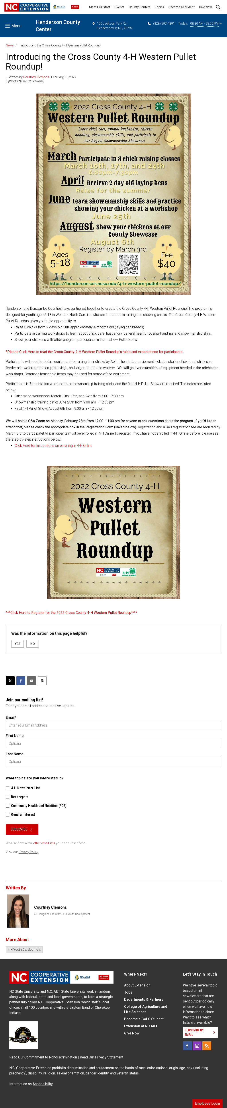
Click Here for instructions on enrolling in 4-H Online (53, 445)
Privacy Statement (109, 1057)
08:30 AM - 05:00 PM (206, 23)
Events (119, 7)
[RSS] (206, 1045)
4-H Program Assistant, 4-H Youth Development (62, 914)
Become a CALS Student (144, 1019)
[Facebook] (187, 1045)
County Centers (140, 7)
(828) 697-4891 (161, 23)
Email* (11, 717)
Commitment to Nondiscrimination (50, 1057)
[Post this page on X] (10, 680)
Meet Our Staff (99, 7)
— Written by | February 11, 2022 (41, 77)
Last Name (14, 754)
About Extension (137, 985)
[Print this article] (42, 680)
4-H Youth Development (24, 949)
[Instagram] (197, 1045)
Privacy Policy (28, 852)
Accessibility (43, 1084)
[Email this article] (31, 680)
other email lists (44, 843)
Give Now (205, 7)
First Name (14, 736)
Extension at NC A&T (141, 1026)
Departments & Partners (143, 999)
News (10, 45)
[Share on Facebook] (20, 680)
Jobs (128, 992)
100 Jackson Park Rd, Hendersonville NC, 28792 (112, 25)
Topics (159, 7)
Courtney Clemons (36, 77)
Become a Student (181, 7)
